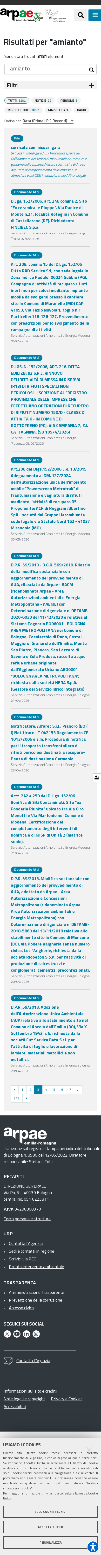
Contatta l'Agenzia (26, 1243)
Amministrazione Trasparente (36, 1291)
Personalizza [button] (51, 1542)
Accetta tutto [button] (50, 1527)
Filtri (13, 85)
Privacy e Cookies (66, 1398)
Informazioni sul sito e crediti (30, 1390)
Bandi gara (33, 152)
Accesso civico (21, 1307)
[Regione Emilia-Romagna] (70, 15)
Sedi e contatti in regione (31, 1250)
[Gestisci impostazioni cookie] (97, 777)
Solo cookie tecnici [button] (50, 1511)
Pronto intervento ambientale (36, 1266)
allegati (80, 175)
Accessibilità (15, 1406)
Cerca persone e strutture (27, 1218)
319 (17, 1097)
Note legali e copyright (24, 1398)
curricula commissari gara (36, 147)
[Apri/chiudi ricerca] (80, 15)
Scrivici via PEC (22, 1258)
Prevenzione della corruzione (35, 1299)
